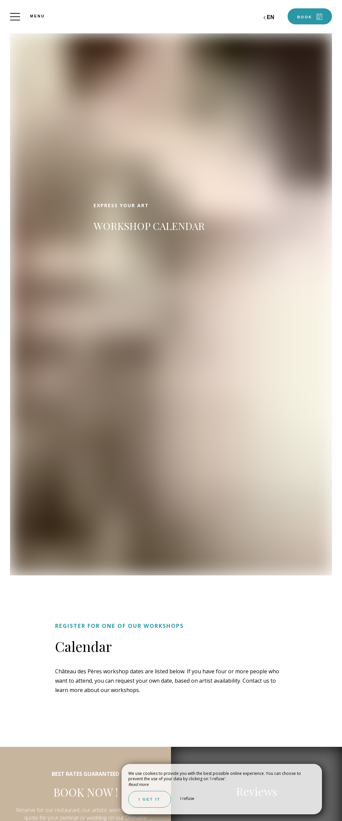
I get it (150, 799)
